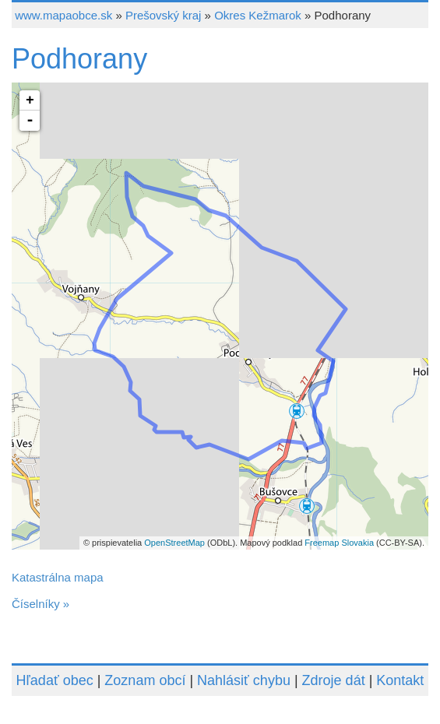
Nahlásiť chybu (243, 680)
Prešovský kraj (163, 15)
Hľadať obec (54, 680)
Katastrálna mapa (58, 577)
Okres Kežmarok (257, 15)
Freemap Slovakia (339, 542)
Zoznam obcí (144, 680)
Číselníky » (40, 603)
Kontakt (400, 680)
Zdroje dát (333, 680)
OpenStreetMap (174, 542)
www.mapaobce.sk (63, 15)
